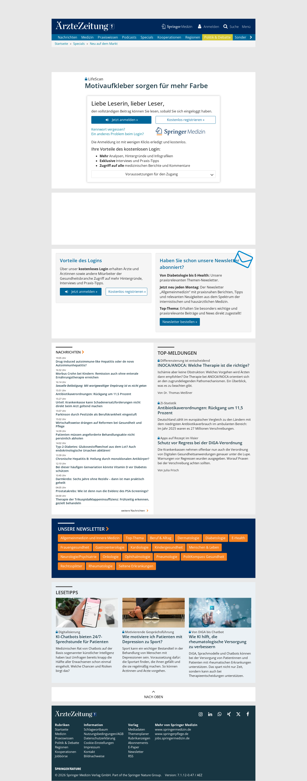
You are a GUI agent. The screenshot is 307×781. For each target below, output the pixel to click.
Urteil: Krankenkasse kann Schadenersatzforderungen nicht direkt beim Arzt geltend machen (98, 404)
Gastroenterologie (109, 547)
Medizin (87, 37)
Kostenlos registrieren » (185, 120)
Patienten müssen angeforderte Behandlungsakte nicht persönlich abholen (95, 437)
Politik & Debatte (217, 37)
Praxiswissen (108, 37)
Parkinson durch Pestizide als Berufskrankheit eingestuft (96, 415)
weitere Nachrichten (135, 511)
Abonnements (138, 743)
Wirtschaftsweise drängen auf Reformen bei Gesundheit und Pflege (99, 425)
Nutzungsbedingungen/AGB (104, 734)
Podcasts (129, 37)
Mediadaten (136, 729)
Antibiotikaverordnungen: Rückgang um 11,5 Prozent (93, 394)
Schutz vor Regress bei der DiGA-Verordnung (200, 443)
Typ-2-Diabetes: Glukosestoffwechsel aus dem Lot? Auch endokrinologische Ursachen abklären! (96, 449)
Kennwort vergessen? (108, 129)
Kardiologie (140, 547)
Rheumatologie (101, 566)
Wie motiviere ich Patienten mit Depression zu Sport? (152, 639)
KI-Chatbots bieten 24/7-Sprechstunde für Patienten (82, 639)
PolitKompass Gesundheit (203, 557)
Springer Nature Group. (145, 775)
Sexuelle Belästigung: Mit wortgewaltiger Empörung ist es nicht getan (101, 386)
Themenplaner (138, 734)
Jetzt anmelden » (121, 120)
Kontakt (89, 752)
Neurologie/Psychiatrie (79, 557)
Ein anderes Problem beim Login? (117, 134)
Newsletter (136, 752)
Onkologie (111, 557)
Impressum (92, 747)
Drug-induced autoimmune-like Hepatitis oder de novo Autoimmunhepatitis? (95, 364)
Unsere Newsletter (81, 529)
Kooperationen (169, 37)
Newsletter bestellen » (179, 322)
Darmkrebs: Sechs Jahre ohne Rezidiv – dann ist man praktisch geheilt (100, 481)
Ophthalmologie (137, 557)
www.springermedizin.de (173, 729)
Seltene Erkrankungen (136, 566)
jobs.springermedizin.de (172, 738)
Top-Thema (135, 538)
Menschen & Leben (204, 547)
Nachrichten (67, 37)
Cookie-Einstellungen (99, 743)
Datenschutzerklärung (99, 738)
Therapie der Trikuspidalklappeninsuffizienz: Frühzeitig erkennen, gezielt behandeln (102, 501)
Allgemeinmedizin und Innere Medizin (90, 538)
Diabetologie (215, 538)
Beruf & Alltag (160, 538)
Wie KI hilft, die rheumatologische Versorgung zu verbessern (217, 642)
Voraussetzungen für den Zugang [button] (169, 174)
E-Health (238, 538)
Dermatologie (188, 538)
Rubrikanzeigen (139, 738)
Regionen (192, 37)
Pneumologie (166, 557)
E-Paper (133, 747)
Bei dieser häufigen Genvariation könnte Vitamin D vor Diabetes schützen (101, 469)
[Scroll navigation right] (251, 37)
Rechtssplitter (71, 566)
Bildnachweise (94, 756)
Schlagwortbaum (96, 729)
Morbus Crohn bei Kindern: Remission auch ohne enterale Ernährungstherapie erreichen (97, 376)
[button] (246, 26)
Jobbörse (61, 756)
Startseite (61, 729)
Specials (147, 37)
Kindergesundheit (169, 547)
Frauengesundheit (75, 547)
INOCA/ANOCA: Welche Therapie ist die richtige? (203, 365)
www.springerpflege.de (171, 734)
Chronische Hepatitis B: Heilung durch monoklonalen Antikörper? (102, 459)
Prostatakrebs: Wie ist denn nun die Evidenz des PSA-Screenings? (102, 491)
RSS (130, 756)
